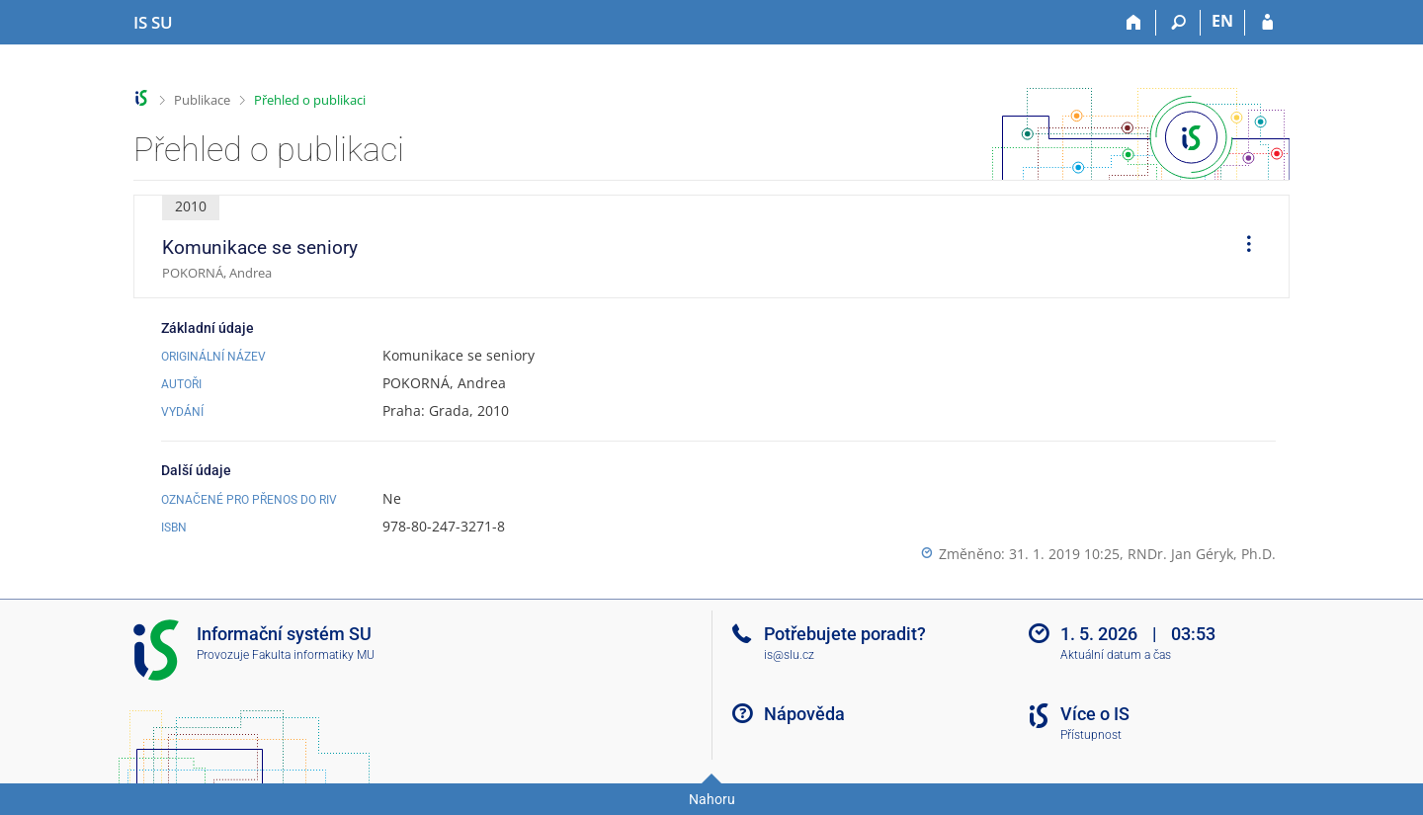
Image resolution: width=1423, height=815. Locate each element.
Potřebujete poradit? (845, 633)
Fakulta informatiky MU (313, 655)
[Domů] (1134, 23)
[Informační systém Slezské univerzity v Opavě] (153, 23)
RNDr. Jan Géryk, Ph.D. (1202, 553)
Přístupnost (1091, 735)
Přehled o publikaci (310, 100)
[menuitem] (1242, 247)
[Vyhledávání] (1178, 23)
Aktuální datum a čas (1115, 655)
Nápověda (804, 713)
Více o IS (1095, 713)
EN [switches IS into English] (1222, 21)
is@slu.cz (789, 655)
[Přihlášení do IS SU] (1267, 23)
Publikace (202, 100)
